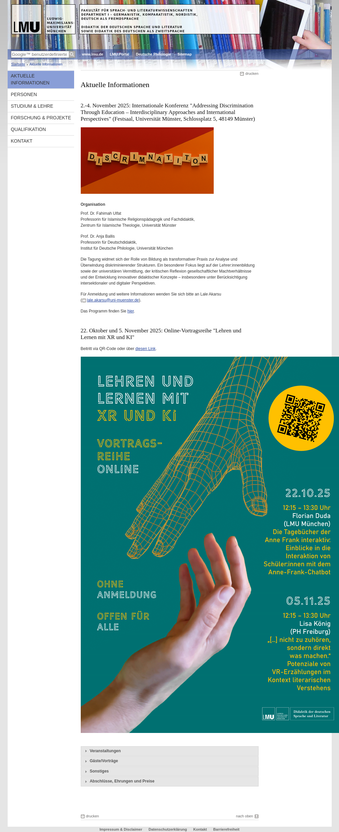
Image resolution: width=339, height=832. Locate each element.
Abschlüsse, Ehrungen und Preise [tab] (119, 781)
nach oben (244, 816)
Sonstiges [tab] (96, 771)
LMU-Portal (119, 54)
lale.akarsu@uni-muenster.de (113, 300)
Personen (24, 94)
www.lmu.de (92, 54)
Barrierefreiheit (226, 829)
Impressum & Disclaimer (121, 829)
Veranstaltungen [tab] (102, 751)
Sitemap (184, 54)
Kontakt (22, 141)
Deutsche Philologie (153, 54)
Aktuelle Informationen (30, 79)
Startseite (18, 64)
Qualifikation (28, 129)
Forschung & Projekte (41, 117)
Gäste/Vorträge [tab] (100, 761)
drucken (251, 73)
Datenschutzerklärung (168, 829)
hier (130, 311)
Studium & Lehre (32, 106)
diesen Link (145, 348)
